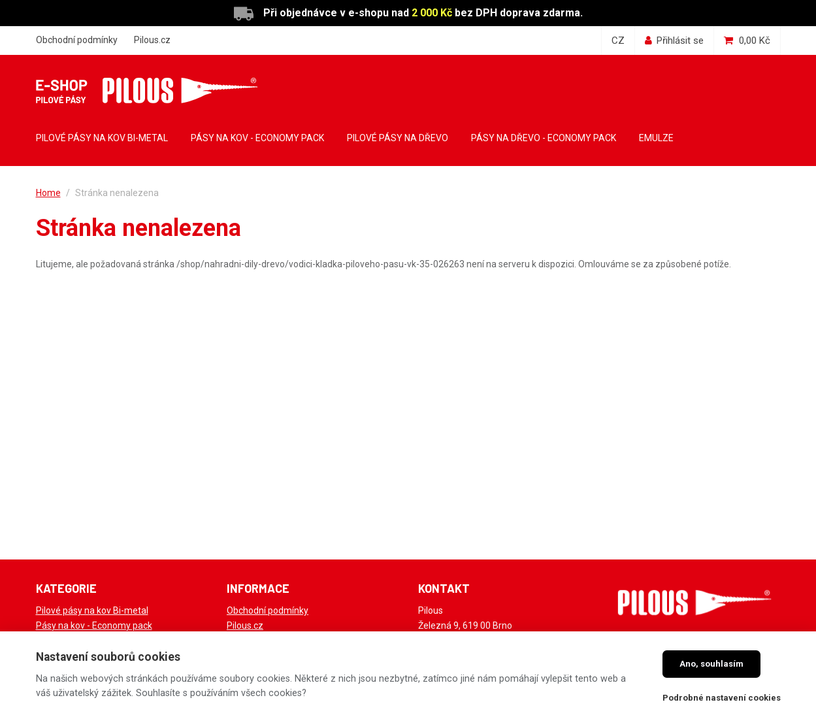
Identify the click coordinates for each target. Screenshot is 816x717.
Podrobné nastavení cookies (721, 698)
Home (48, 193)
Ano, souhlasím (711, 664)
